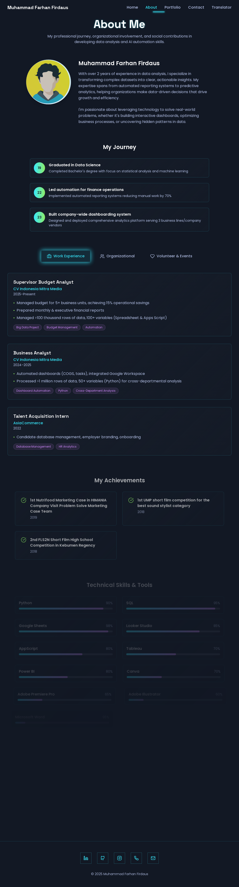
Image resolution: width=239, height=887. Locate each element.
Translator (222, 5)
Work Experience (65, 258)
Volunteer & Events (171, 258)
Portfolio (173, 5)
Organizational (117, 258)
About (151, 5)
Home (132, 5)
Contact (196, 5)
